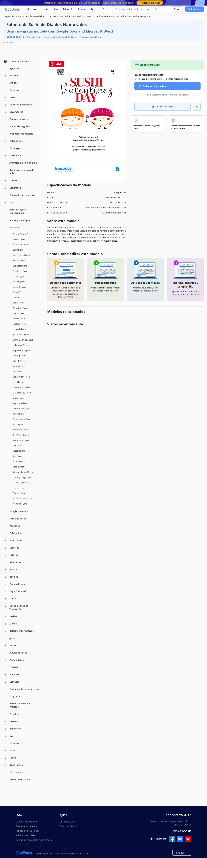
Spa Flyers (17, 456)
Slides (12, 757)
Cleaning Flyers (20, 281)
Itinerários (15, 562)
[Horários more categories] (5, 743)
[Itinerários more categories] (5, 562)
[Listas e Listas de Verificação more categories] (5, 606)
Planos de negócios (19, 126)
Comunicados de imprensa (24, 688)
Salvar (56, 64)
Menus (13, 623)
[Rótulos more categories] (5, 577)
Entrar (177, 9)
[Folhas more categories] (5, 750)
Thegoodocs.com (12, 16)
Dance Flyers (18, 292)
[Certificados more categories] (5, 155)
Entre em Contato (69, 826)
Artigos (13, 82)
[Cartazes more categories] (5, 682)
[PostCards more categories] (5, 674)
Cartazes (14, 681)
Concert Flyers (19, 286)
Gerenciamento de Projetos (19, 705)
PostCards (15, 674)
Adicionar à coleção (162, 106)
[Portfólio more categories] (5, 667)
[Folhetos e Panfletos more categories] (5, 105)
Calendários (16, 140)
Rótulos (13, 576)
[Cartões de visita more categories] (5, 119)
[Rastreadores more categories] (5, 772)
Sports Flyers (19, 461)
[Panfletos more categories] (5, 227)
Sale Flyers (17, 445)
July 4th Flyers (19, 361)
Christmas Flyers (20, 271)
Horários (14, 743)
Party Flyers (18, 413)
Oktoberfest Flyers (21, 408)
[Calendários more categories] (5, 141)
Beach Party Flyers (21, 255)
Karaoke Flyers (19, 366)
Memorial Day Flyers (22, 387)
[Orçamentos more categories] (5, 112)
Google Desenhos (18, 511)
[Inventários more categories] (5, 540)
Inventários (15, 540)
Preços (105, 9)
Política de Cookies (25, 835)
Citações (14, 714)
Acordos (13, 75)
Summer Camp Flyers (23, 472)
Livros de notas (17, 518)
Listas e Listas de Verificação (18, 607)
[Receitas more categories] (5, 721)
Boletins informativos (21, 630)
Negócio (45, 9)
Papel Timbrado (18, 591)
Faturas (13, 554)
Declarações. (16, 764)
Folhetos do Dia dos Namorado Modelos (71, 16)
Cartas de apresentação (22, 195)
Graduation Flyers (21, 334)
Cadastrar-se (194, 9)
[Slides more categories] (5, 758)
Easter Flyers (18, 302)
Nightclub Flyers (20, 403)
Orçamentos (16, 111)
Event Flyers (18, 313)
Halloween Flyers (20, 345)
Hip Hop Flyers (19, 355)
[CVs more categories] (5, 202)
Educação (68, 9)
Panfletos (14, 227)
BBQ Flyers (18, 249)
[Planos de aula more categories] (5, 584)
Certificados (16, 155)
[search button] (156, 9)
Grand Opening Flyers (23, 339)
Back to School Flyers (22, 234)
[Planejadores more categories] (5, 660)
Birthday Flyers (20, 260)
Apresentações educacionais (17, 211)
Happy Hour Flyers (21, 350)
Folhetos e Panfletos (20, 104)
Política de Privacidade (28, 830)
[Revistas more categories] (5, 616)
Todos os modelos (16, 61)
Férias (94, 9)
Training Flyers (19, 482)
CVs (11, 202)
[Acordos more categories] (5, 76)
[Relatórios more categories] (5, 729)
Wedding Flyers (20, 503)
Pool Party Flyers (20, 429)
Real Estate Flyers (21, 435)
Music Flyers (18, 397)
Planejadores (16, 659)
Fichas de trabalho (19, 779)
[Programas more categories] (5, 696)
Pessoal (82, 9)
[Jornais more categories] (5, 569)
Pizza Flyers (18, 424)
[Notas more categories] (5, 645)
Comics (13, 180)
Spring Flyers (19, 466)
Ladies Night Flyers (21, 376)
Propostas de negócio (21, 133)
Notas (12, 645)
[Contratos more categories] (5, 188)
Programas (15, 696)
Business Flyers (20, 265)
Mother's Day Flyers (22, 392)
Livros (12, 97)
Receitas (14, 721)
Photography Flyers (22, 419)
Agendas (14, 68)
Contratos (15, 187)
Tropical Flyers (19, 493)
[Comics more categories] (5, 181)
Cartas (13, 598)
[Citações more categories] (5, 714)
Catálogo (14, 148)
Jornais (13, 569)
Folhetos (14, 90)
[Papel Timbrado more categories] (5, 591)
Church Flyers (19, 276)
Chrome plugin (67, 821)
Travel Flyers (18, 487)
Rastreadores (16, 772)
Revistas (14, 616)
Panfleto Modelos (35, 16)
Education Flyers (20, 308)
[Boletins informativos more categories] (5, 631)
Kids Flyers (18, 371)
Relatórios (15, 728)
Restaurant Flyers (21, 440)
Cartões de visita (18, 119)
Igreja (57, 9)
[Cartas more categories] (5, 599)
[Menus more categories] (5, 624)
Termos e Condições (26, 826)
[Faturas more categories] (5, 555)
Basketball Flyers (20, 244)
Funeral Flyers (19, 329)
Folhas (13, 750)
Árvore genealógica (20, 220)
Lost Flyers (18, 382)
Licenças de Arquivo (26, 821)
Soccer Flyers (19, 450)
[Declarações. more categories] (5, 765)
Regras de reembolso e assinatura (34, 839)
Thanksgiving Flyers (22, 477)
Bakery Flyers (19, 239)
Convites (14, 547)
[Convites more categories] (5, 548)
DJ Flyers (16, 297)
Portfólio (14, 667)
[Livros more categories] (5, 97)
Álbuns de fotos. (18, 652)
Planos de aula (17, 583)
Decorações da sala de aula (21, 171)
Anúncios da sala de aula (23, 162)
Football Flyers (19, 323)
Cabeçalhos (15, 533)
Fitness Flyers (19, 318)
